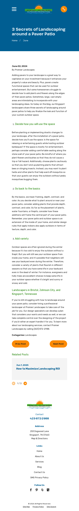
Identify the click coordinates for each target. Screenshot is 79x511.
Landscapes (31, 335)
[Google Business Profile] (48, 489)
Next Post (58, 343)
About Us (39, 456)
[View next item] (25, 383)
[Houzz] (42, 489)
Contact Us (39, 472)
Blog (39, 467)
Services (39, 461)
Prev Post (20, 343)
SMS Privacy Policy (39, 477)
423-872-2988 (39, 418)
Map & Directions (39, 438)
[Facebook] (30, 489)
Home (39, 451)
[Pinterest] (36, 489)
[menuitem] (26, 506)
